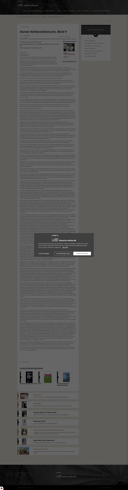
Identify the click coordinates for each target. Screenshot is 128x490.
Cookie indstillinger (43, 253)
